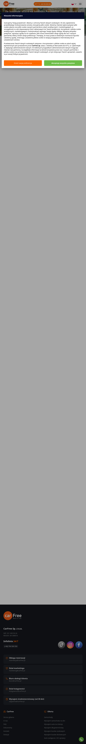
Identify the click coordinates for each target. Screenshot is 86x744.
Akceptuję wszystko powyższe (63, 63)
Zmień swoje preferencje (23, 63)
